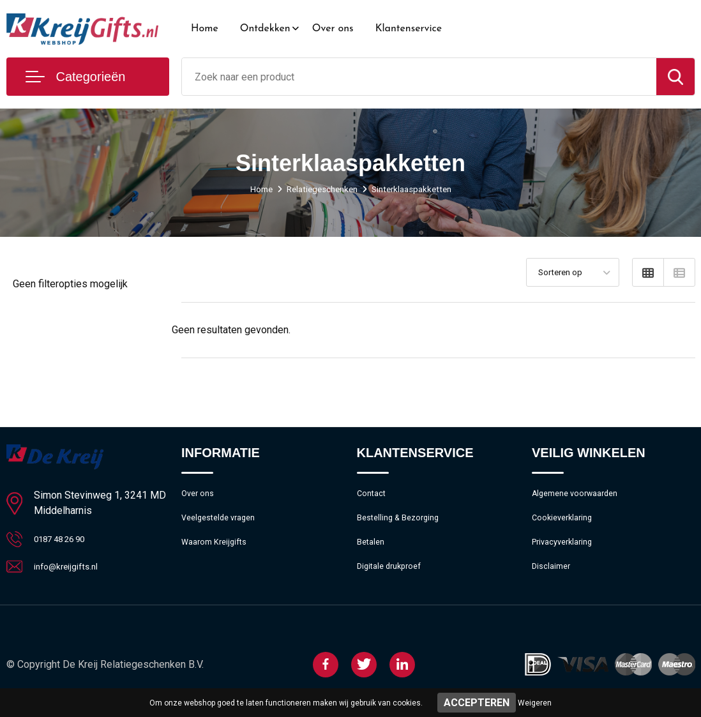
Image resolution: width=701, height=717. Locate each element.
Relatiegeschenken (320, 189)
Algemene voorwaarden (581, 495)
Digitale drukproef (393, 578)
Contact (374, 495)
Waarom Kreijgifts (219, 550)
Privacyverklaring (566, 550)
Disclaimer (553, 578)
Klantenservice (408, 29)
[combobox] (419, 76)
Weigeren (535, 702)
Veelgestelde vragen (223, 523)
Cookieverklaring (566, 523)
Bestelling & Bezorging (404, 523)
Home (204, 29)
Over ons (333, 29)
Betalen (372, 550)
